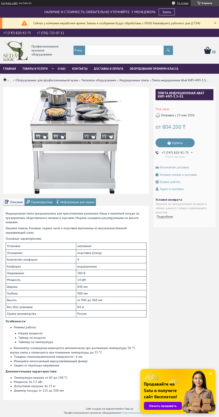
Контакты (80, 69)
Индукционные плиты (134, 80)
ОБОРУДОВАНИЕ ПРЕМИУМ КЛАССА (154, 69)
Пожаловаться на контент (139, 412)
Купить (177, 143)
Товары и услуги (35, 69)
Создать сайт (9, 3)
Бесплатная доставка (174, 167)
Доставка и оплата (108, 69)
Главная (9, 69)
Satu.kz (128, 408)
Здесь (166, 12)
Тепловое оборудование (98, 80)
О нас (62, 69)
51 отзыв (182, 3)
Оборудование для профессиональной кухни (46, 80)
